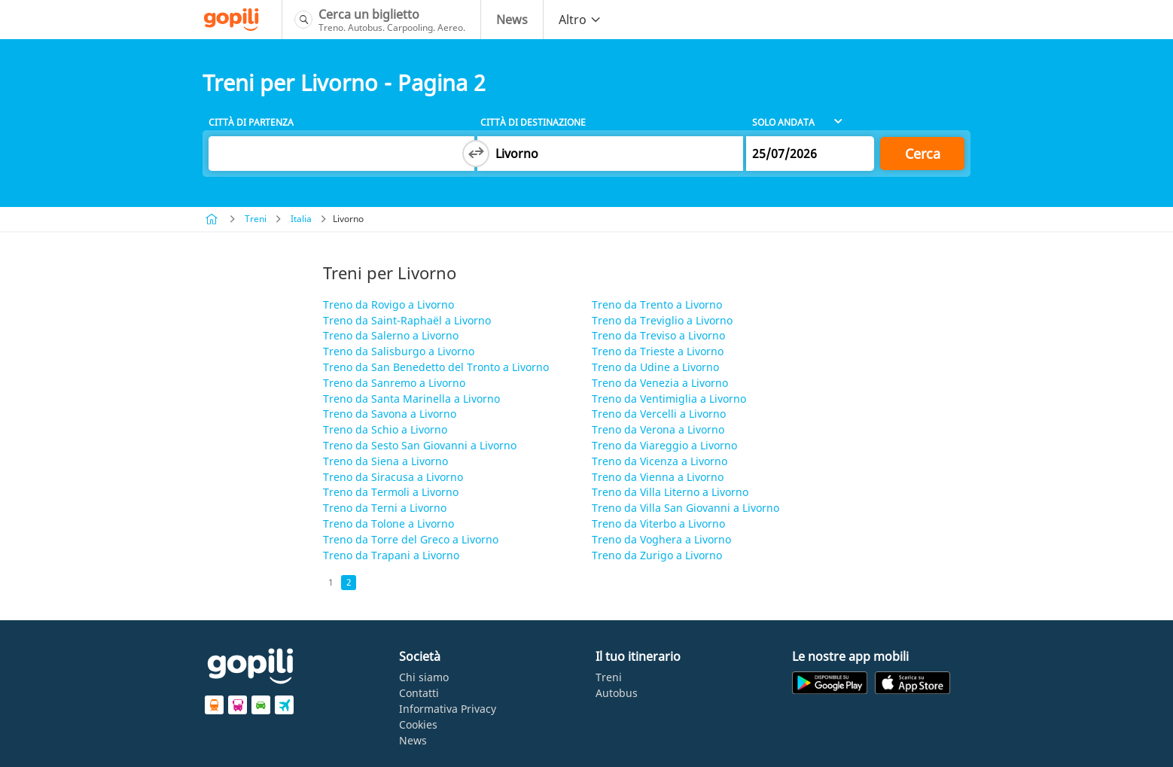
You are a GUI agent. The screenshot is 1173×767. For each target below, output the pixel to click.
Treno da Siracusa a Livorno (393, 477)
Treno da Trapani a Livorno (391, 555)
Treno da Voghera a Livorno (661, 539)
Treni (256, 218)
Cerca (922, 154)
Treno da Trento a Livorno (657, 304)
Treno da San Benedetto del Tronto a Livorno (436, 367)
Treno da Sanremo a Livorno (394, 383)
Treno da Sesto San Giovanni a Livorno (419, 445)
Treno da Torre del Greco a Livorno (410, 539)
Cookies (418, 724)
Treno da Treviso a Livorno (658, 335)
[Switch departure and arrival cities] (475, 153)
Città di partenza (251, 122)
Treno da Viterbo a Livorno (658, 523)
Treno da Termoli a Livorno (391, 492)
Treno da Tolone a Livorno (388, 523)
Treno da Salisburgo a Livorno (398, 351)
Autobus (617, 693)
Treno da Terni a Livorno (384, 508)
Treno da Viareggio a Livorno (664, 445)
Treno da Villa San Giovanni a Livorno (685, 508)
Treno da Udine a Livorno (655, 367)
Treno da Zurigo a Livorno (657, 555)
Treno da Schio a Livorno (385, 429)
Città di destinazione (533, 122)
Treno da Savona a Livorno (389, 413)
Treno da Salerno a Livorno (391, 335)
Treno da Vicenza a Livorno (659, 461)
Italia (301, 218)
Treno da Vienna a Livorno (658, 477)
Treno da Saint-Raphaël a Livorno (407, 320)
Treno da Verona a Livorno (658, 429)
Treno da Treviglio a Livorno (662, 320)
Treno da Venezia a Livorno (660, 383)
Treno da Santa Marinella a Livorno (411, 398)
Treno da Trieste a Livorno (658, 351)
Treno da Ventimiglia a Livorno (669, 398)
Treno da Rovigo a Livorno (388, 304)
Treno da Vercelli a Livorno (659, 413)
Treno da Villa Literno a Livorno (670, 492)
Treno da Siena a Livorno (385, 461)
